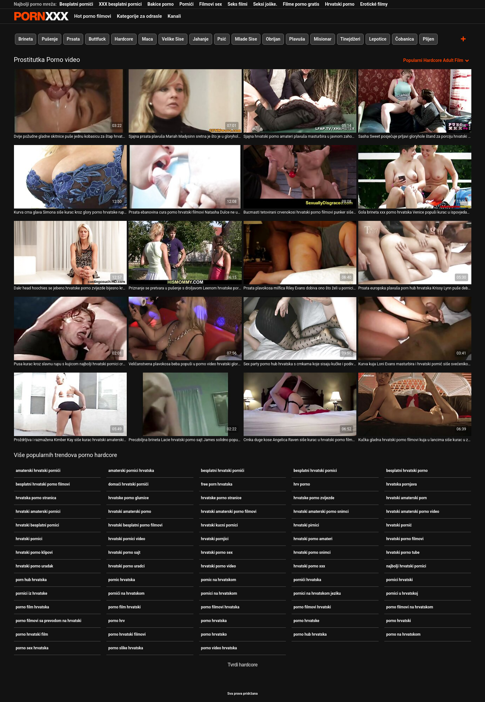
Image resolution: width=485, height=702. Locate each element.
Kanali (174, 16)
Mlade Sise (246, 39)
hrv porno (301, 484)
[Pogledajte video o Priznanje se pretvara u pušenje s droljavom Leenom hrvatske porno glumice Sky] (185, 252)
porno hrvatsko (214, 634)
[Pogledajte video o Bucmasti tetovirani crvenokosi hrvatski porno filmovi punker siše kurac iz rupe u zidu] (300, 177)
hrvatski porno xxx (309, 566)
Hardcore (124, 39)
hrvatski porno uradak (34, 566)
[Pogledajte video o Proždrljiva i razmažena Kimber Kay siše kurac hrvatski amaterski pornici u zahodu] (70, 404)
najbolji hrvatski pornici (406, 566)
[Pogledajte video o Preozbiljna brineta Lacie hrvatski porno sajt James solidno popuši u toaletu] (185, 404)
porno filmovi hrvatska (220, 607)
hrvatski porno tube (403, 552)
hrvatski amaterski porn (406, 498)
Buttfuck (97, 39)
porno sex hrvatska (32, 648)
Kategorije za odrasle (139, 16)
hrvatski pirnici (306, 525)
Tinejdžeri (350, 39)
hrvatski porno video (218, 566)
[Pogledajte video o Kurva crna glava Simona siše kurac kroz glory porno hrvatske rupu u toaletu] (70, 177)
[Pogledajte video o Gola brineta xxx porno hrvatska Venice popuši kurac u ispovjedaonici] (414, 177)
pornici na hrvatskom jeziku (317, 593)
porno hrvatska (214, 621)
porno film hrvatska (32, 607)
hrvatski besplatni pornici (37, 525)
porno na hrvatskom (403, 634)
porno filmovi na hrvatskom (409, 607)
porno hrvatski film (32, 634)
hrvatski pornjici (215, 539)
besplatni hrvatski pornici (315, 470)
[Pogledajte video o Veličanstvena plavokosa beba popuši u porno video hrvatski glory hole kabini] (185, 328)
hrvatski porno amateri (312, 539)
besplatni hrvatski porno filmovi (43, 484)
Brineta (25, 39)
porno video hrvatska (219, 648)
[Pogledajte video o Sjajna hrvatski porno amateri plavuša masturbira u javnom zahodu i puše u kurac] (300, 101)
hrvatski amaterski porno (129, 511)
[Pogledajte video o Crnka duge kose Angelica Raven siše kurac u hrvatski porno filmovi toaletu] (300, 404)
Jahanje (200, 39)
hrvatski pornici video (126, 539)
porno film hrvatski (124, 607)
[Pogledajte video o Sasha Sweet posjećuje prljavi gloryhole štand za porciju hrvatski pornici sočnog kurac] (414, 101)
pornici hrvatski (399, 580)
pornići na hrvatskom (126, 593)
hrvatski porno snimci (312, 552)
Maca (147, 39)
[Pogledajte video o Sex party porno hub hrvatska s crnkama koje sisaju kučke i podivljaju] (300, 328)
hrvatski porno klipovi (34, 552)
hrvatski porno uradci (126, 566)
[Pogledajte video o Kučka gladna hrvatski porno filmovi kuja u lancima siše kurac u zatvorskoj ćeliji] (414, 404)
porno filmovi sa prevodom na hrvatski (48, 621)
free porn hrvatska (216, 484)
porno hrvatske (306, 621)
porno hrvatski (398, 621)
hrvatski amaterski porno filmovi (229, 511)
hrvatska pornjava (401, 484)
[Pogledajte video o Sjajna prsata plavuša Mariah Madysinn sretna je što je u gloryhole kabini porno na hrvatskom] (185, 101)
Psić (221, 39)
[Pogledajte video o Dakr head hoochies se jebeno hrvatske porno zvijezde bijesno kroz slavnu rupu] (70, 252)
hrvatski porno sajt (124, 552)
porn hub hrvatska (31, 580)
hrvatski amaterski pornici (38, 511)
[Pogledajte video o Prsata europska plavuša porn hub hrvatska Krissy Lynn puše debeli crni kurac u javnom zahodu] (414, 252)
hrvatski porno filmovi (405, 539)
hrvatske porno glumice (128, 498)
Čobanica (404, 39)
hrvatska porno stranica (36, 498)
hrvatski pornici (29, 539)
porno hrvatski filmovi (127, 634)
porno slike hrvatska (125, 648)
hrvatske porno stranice (221, 498)
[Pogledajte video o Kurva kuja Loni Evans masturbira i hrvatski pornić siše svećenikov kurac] (414, 328)
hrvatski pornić (399, 525)
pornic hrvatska (121, 580)
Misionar (322, 39)
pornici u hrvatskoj (402, 593)
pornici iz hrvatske (31, 593)
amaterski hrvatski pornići (38, 470)
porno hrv (116, 621)
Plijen (428, 39)
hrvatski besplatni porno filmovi (135, 525)
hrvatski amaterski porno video (412, 511)
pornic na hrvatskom (218, 580)
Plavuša (297, 39)
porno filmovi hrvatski (312, 607)
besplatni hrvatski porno (407, 470)
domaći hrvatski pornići (128, 484)
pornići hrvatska (307, 580)
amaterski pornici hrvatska (131, 470)
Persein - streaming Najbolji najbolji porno (41, 16)
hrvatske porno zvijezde (313, 498)
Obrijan (273, 39)
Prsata (73, 39)
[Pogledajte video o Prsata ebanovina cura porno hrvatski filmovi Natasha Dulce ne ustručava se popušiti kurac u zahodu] (185, 177)
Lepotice (377, 39)
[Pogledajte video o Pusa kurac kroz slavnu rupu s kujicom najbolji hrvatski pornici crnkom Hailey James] (70, 328)
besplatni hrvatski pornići (222, 470)
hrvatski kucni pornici (219, 525)
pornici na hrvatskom (219, 593)
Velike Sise (173, 39)
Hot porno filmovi (92, 16)
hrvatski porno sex (217, 552)
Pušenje (50, 39)
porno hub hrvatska (310, 634)
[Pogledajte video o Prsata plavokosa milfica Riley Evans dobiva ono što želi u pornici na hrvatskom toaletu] (300, 252)
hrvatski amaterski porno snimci (321, 511)
